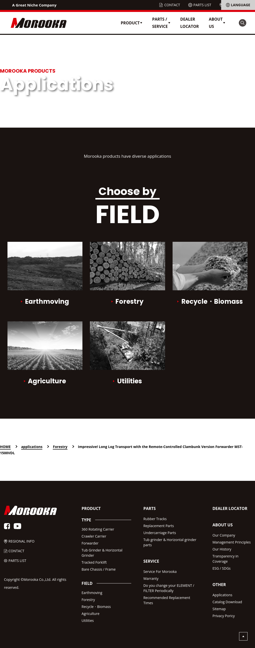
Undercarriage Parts (159, 532)
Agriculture (91, 613)
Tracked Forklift (94, 562)
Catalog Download (227, 601)
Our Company (223, 535)
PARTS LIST (202, 4)
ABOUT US (222, 525)
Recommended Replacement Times (166, 600)
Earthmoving (92, 592)
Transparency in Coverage (225, 559)
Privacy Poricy (223, 615)
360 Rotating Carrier (98, 529)
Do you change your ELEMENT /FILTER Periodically (168, 588)
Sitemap (219, 608)
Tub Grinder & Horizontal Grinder (102, 553)
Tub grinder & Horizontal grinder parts (169, 542)
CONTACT (172, 4)
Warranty (151, 578)
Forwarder (90, 543)
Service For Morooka (160, 571)
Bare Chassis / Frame (99, 569)
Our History (221, 549)
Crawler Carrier (94, 536)
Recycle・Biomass (96, 606)
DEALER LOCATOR (189, 22)
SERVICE (151, 561)
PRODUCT (91, 508)
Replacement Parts (158, 525)
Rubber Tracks (155, 518)
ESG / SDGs (221, 568)
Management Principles (231, 542)
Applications (222, 595)
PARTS (149, 508)
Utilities (88, 620)
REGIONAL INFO (238, 4)
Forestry (88, 599)
